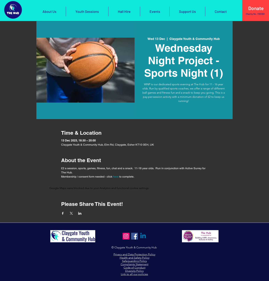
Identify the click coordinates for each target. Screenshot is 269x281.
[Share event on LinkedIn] (79, 213)
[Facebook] (134, 236)
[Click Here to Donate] (256, 8)
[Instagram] (126, 236)
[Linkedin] (143, 236)
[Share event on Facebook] (62, 213)
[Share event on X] (71, 213)
